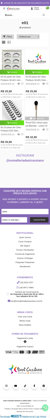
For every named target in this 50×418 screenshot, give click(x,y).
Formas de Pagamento (25, 254)
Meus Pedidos (25, 325)
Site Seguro (25, 246)
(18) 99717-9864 (25, 287)
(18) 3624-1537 (25, 282)
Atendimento (25, 266)
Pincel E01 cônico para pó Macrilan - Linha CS (37, 124)
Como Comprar (24, 242)
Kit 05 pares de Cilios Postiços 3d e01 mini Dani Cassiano (11, 79)
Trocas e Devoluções (25, 250)
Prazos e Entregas (25, 258)
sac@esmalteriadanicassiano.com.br (25, 301)
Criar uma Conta (25, 317)
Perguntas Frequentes (24, 262)
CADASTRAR (39, 220)
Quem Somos (25, 237)
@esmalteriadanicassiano (25, 160)
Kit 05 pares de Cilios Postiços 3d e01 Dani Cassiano (36, 79)
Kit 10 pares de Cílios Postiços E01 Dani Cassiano (11, 129)
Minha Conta (25, 321)
